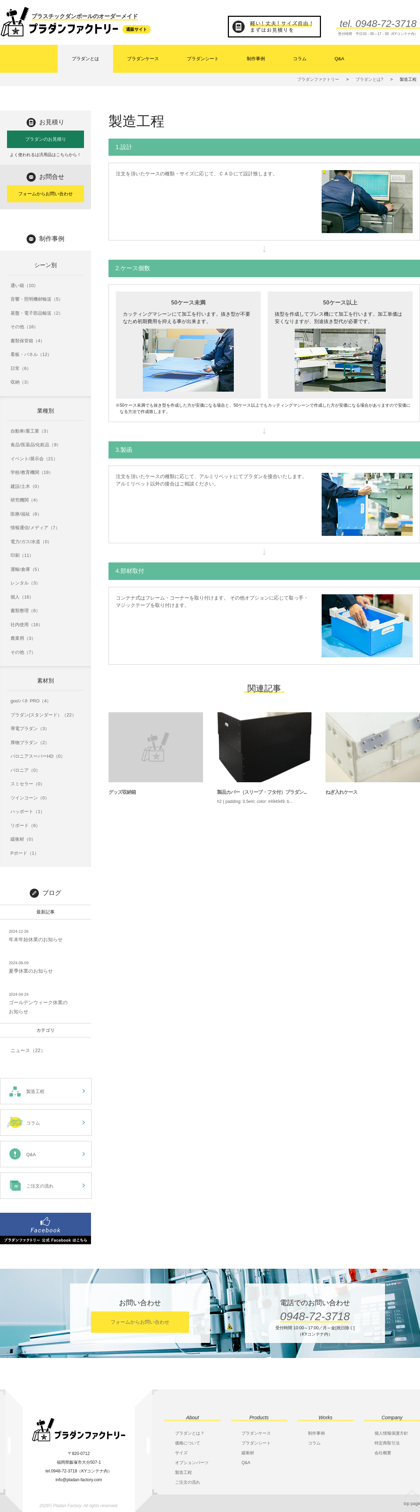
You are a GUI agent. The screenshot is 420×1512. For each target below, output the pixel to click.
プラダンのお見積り (45, 139)
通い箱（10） (24, 285)
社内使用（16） (26, 624)
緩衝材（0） (23, 839)
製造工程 (183, 1472)
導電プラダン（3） (29, 728)
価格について (187, 1443)
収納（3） (20, 382)
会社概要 (382, 1452)
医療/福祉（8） (26, 514)
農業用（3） (23, 638)
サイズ (181, 1452)
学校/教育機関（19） (31, 472)
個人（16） (22, 597)
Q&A (339, 58)
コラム (300, 58)
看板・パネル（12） (31, 354)
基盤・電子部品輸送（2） (36, 313)
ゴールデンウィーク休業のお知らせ (38, 1002)
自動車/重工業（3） (30, 431)
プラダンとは (85, 58)
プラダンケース (143, 58)
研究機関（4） (25, 500)
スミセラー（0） (27, 783)
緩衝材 (247, 1452)
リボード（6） (25, 825)
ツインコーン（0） (29, 797)
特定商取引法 (387, 1443)
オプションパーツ (192, 1462)
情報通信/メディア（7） (35, 527)
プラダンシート (203, 58)
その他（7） (23, 652)
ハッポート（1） (27, 811)
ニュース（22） (28, 1050)
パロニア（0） (25, 770)
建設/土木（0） (26, 486)
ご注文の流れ (187, 1482)
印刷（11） (22, 555)
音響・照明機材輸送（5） (36, 299)
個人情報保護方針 (391, 1433)
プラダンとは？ (189, 1433)
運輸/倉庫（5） (26, 569)
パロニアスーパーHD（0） (37, 756)
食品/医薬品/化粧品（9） (35, 444)
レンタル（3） (25, 583)
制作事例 (256, 58)
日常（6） (20, 368)
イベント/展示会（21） (34, 458)
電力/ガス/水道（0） (31, 541)
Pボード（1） (24, 853)
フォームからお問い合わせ (45, 193)
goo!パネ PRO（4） (30, 701)
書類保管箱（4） (27, 340)
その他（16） (24, 326)
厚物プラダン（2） (29, 742)
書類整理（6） (25, 610)
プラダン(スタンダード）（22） (43, 715)
